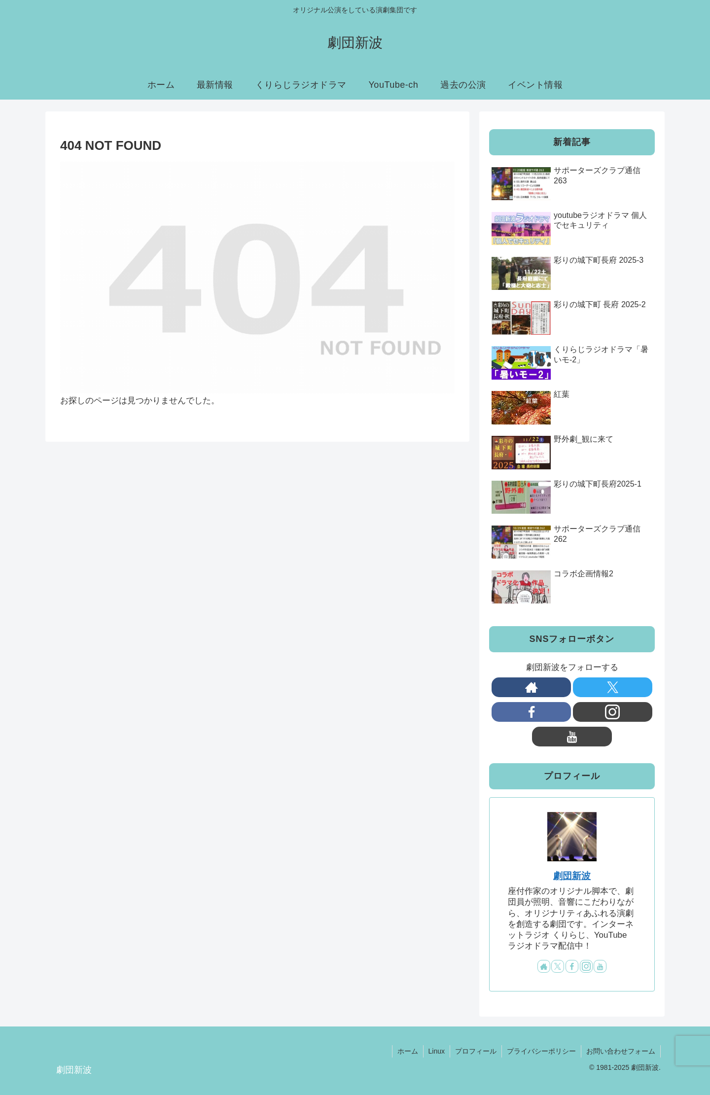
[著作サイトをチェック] (531, 687)
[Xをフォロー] (612, 687)
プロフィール (476, 1051)
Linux (436, 1051)
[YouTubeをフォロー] (571, 736)
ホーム (407, 1051)
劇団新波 (572, 876)
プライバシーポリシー (541, 1051)
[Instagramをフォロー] (612, 712)
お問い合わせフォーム (620, 1051)
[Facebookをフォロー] (531, 712)
